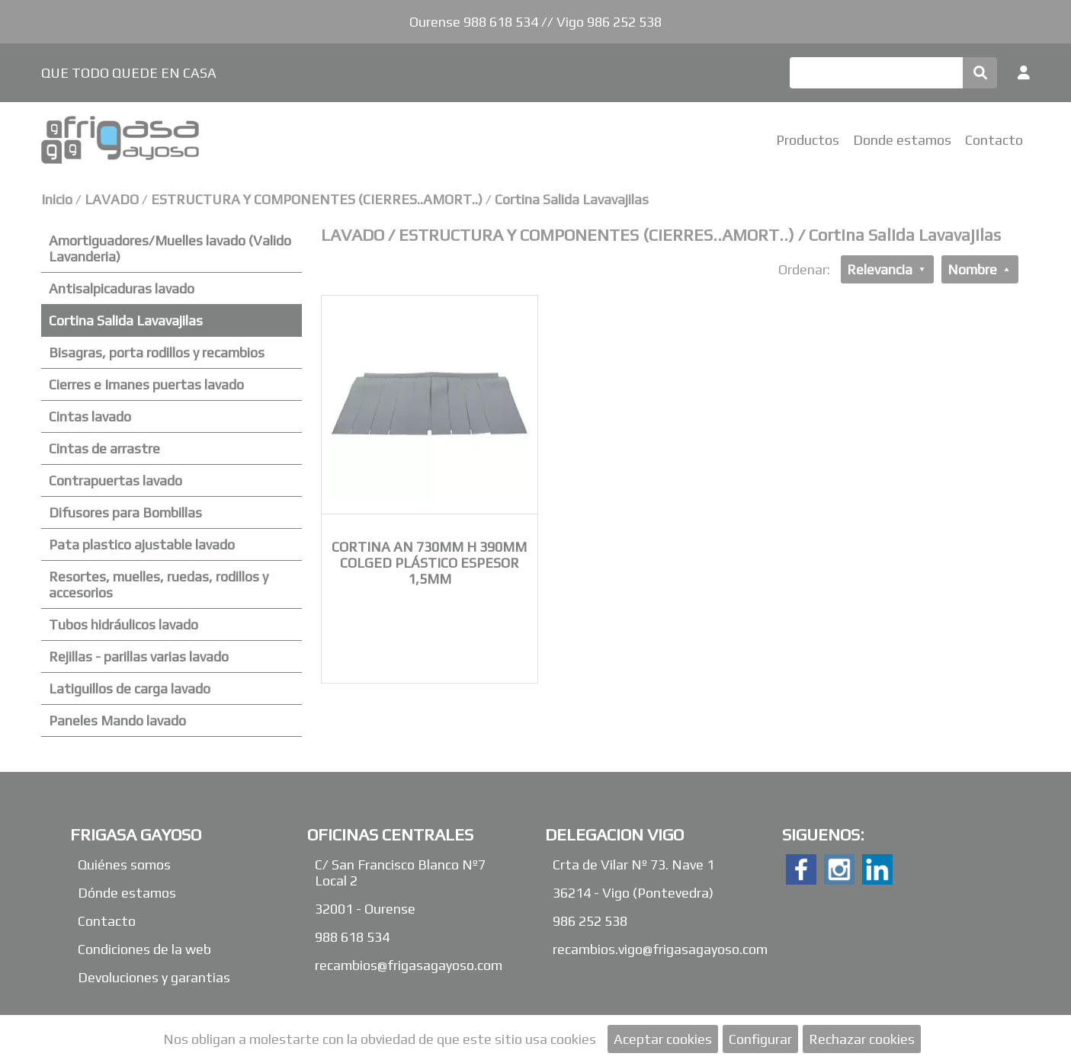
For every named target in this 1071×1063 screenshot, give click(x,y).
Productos (807, 140)
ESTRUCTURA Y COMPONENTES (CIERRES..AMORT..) (317, 199)
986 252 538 (590, 921)
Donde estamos (902, 140)
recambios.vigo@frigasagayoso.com (660, 949)
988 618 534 (352, 937)
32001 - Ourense (365, 909)
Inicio (56, 199)
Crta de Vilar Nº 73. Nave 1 (633, 864)
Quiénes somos (124, 864)
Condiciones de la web (144, 949)
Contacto (994, 140)
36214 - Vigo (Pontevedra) (633, 893)
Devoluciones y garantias (154, 977)
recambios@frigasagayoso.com (408, 965)
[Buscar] (876, 72)
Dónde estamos (127, 893)
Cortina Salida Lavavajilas (572, 199)
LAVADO (113, 199)
